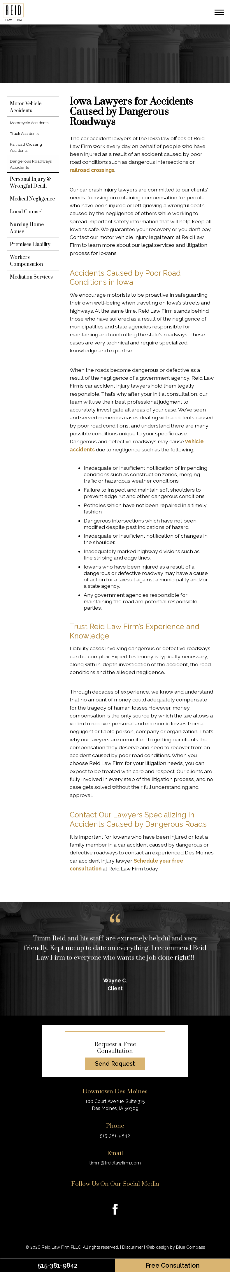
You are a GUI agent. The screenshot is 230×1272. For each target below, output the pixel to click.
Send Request (115, 1063)
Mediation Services (31, 277)
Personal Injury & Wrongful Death (30, 182)
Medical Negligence (32, 199)
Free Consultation (172, 1265)
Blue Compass (190, 1247)
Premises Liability (30, 244)
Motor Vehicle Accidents (25, 107)
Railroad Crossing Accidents (26, 147)
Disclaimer (132, 1247)
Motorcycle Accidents (29, 122)
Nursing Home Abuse (27, 228)
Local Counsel (26, 212)
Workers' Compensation (26, 261)
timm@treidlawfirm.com (115, 1163)
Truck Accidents (24, 133)
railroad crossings (92, 170)
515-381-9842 (58, 1265)
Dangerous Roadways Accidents (32, 164)
